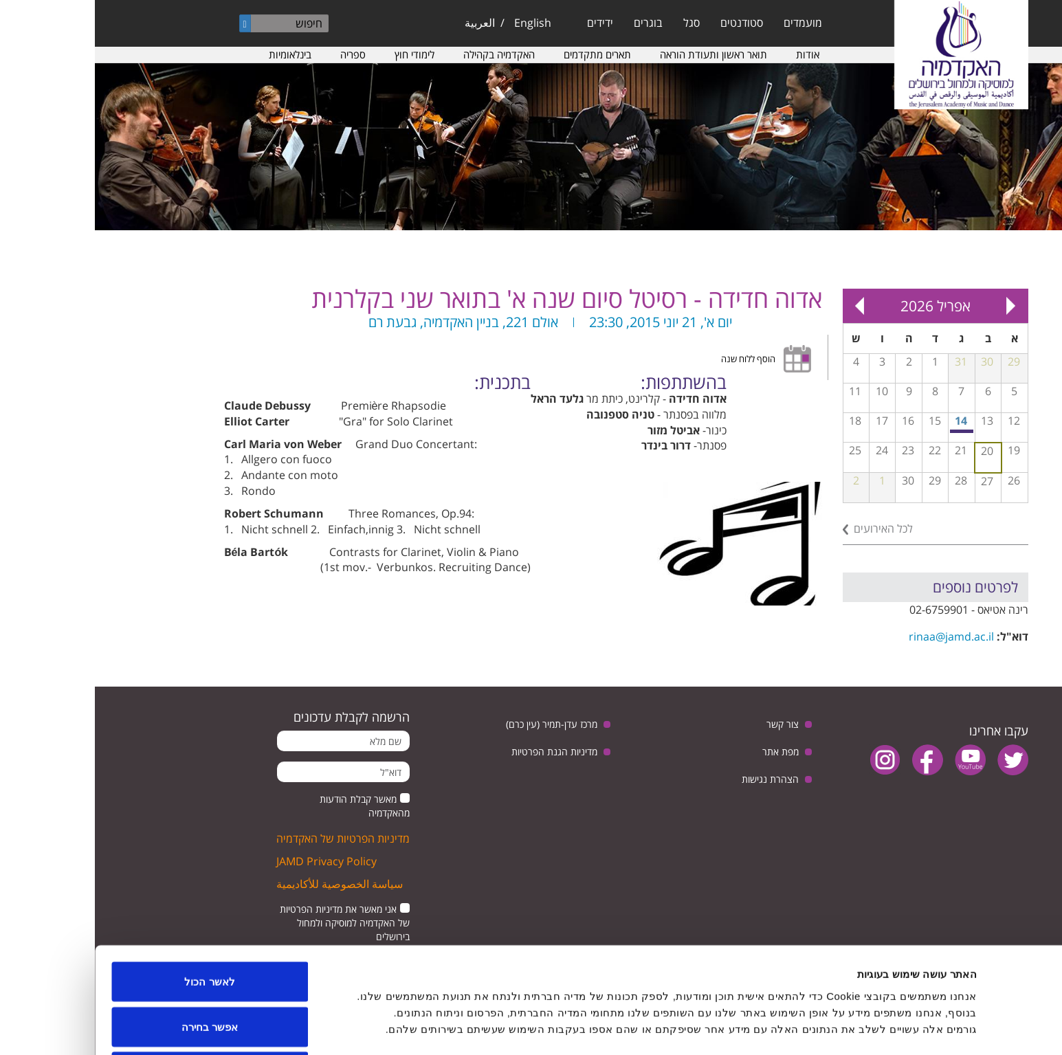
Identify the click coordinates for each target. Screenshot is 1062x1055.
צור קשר (688, 724)
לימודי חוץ (320, 54)
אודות (712, 54)
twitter (918, 759)
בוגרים (553, 22)
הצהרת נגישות (675, 779)
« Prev (916, 306)
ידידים (505, 22)
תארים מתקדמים (502, 54)
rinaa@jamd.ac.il (856, 636)
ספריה (258, 54)
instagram (790, 759)
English (437, 22)
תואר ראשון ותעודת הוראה (618, 54)
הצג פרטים (414, 1019)
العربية (385, 22)
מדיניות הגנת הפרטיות (459, 751)
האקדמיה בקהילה (404, 54)
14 (866, 420)
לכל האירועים (788, 528)
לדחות (115, 1018)
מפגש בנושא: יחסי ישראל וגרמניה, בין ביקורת (867, 431)
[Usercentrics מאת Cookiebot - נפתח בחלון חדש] (974, 1028)
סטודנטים (647, 22)
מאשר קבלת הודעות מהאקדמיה (270, 805)
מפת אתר (685, 751)
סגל (596, 22)
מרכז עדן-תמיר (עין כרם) (456, 724)
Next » (765, 306)
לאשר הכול (114, 928)
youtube (875, 759)
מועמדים (708, 22)
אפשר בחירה (115, 973)
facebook (832, 759)
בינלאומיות (195, 54)
